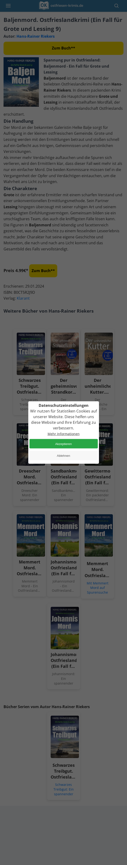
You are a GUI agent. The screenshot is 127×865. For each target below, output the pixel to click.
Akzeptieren (63, 443)
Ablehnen (63, 455)
